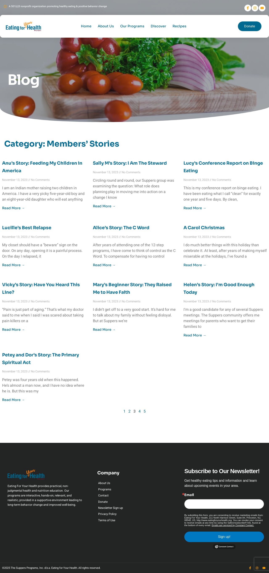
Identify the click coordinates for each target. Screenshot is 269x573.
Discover (158, 26)
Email (189, 495)
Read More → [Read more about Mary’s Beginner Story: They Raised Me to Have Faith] (104, 329)
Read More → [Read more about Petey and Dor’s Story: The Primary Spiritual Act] (13, 400)
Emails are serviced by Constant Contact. (233, 525)
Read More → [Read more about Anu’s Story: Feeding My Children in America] (13, 208)
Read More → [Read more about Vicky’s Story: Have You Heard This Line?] (13, 329)
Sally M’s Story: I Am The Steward (130, 163)
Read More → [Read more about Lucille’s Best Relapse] (13, 265)
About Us (106, 26)
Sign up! (224, 537)
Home (86, 26)
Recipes (179, 26)
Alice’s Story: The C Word (121, 227)
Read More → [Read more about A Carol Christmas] (194, 265)
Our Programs (132, 26)
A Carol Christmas (204, 227)
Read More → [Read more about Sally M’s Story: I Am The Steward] (104, 206)
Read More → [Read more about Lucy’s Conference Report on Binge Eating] (194, 208)
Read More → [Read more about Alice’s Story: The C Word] (104, 265)
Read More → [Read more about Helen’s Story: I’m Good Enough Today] (194, 335)
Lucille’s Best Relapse (26, 227)
